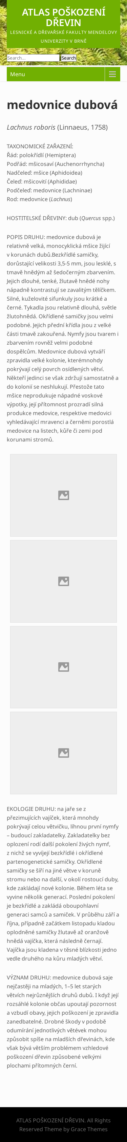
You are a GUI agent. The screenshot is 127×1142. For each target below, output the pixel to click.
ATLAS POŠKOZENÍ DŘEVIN (63, 17)
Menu (17, 74)
